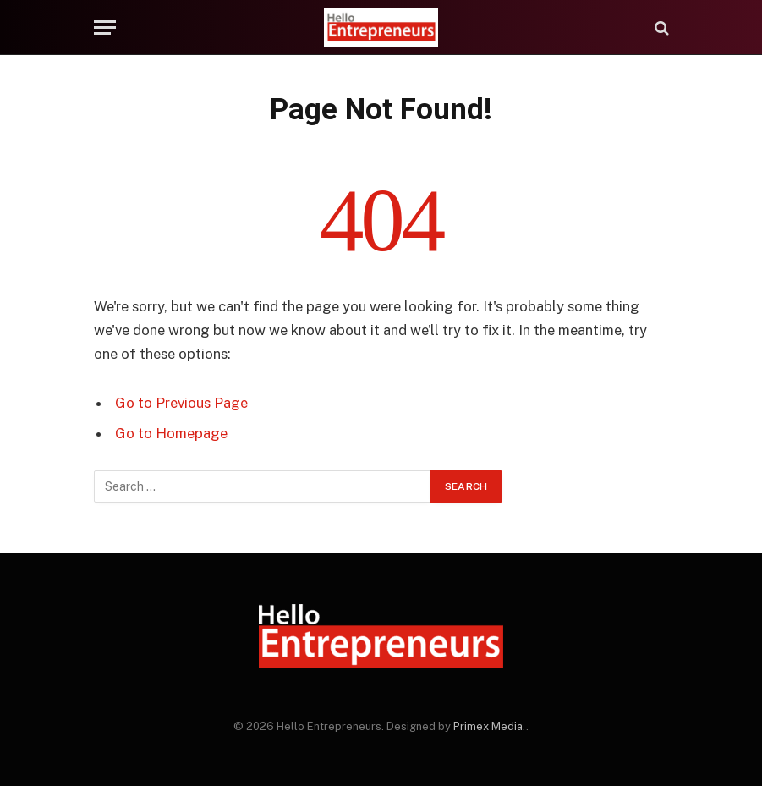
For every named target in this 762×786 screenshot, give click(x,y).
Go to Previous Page (181, 402)
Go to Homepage (171, 433)
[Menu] (105, 27)
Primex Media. (489, 726)
